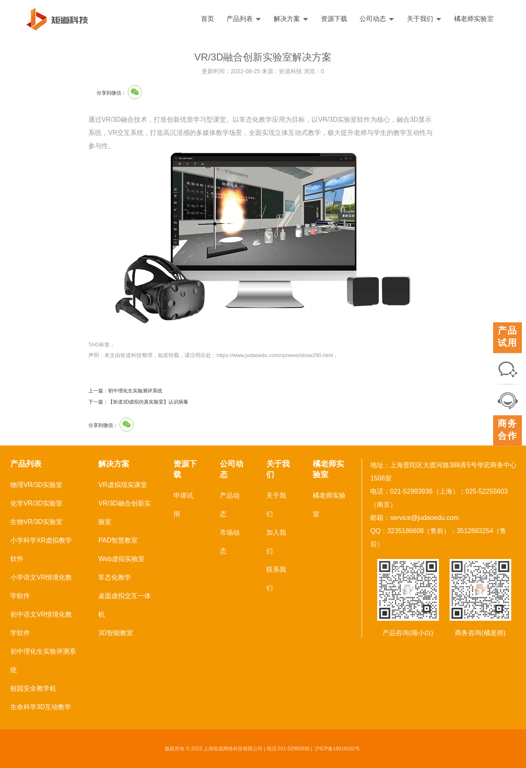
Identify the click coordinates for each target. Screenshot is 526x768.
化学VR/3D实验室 (36, 503)
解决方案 (291, 18)
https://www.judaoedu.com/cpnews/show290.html (275, 355)
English (496, 19)
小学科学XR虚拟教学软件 (41, 549)
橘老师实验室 (474, 18)
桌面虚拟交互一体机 (124, 605)
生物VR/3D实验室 (36, 521)
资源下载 (334, 18)
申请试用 (183, 504)
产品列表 (243, 18)
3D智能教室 (115, 632)
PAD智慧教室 (118, 540)
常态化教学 (114, 577)
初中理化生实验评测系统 (43, 660)
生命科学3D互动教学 (40, 706)
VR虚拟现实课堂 (122, 484)
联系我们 (276, 579)
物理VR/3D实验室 (36, 484)
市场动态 (230, 542)
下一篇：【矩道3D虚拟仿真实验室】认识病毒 (138, 402)
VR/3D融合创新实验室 (124, 512)
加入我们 (276, 542)
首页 (207, 18)
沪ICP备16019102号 (337, 749)
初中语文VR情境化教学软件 (41, 623)
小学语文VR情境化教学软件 (41, 586)
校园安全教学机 (33, 688)
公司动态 (377, 18)
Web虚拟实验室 (121, 558)
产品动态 (230, 504)
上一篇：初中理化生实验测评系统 (125, 391)
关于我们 (424, 18)
